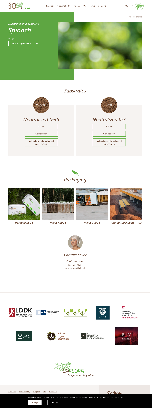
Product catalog (135, 16)
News (92, 5)
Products (50, 5)
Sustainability (63, 5)
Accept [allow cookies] (35, 402)
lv (132, 5)
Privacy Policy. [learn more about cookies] (119, 397)
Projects (76, 5)
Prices (41, 126)
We (84, 5)
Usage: (11, 38)
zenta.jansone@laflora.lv (75, 268)
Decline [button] (54, 402)
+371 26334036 (75, 264)
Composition (41, 133)
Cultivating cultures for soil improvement (41, 142)
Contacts (102, 5)
